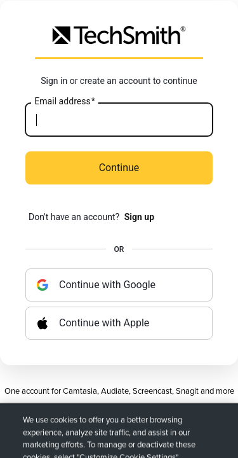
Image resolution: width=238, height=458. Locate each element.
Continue (119, 168)
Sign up (139, 217)
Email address (64, 102)
